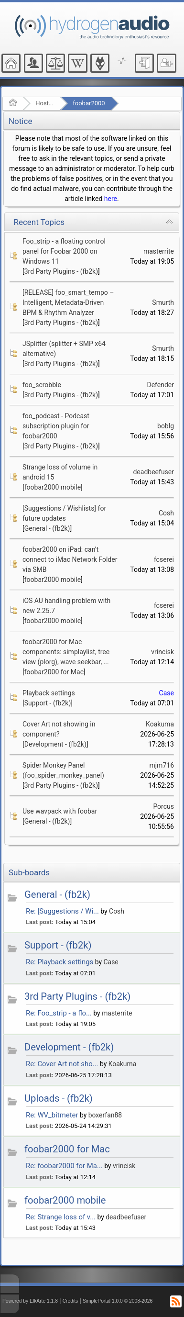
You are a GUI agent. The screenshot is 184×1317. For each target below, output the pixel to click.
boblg (165, 426)
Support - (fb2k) (47, 703)
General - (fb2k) (47, 528)
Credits (70, 1301)
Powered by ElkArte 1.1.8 (30, 1301)
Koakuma (160, 724)
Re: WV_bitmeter (52, 1115)
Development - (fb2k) (55, 744)
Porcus (163, 806)
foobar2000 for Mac (54, 672)
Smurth (163, 302)
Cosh (166, 513)
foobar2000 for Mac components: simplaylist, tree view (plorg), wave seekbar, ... (65, 652)
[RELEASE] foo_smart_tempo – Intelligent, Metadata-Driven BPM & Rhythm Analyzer (68, 302)
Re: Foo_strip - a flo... (59, 1013)
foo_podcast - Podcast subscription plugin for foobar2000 (55, 426)
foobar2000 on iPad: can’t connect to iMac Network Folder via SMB (69, 559)
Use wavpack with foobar (59, 811)
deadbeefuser (153, 472)
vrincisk (162, 652)
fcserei (164, 559)
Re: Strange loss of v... (61, 1217)
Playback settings (48, 693)
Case (166, 693)
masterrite (158, 251)
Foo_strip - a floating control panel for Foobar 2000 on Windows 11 (64, 251)
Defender (160, 385)
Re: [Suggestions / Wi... (62, 911)
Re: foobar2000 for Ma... (64, 1165)
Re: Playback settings (59, 962)
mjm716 (161, 765)
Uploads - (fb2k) (58, 1098)
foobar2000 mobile (52, 487)
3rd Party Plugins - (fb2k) (61, 271)
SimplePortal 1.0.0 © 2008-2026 (117, 1301)
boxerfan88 (105, 1115)
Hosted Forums (44, 103)
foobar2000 (89, 103)
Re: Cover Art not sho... (62, 1064)
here (110, 198)
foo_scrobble (41, 385)
